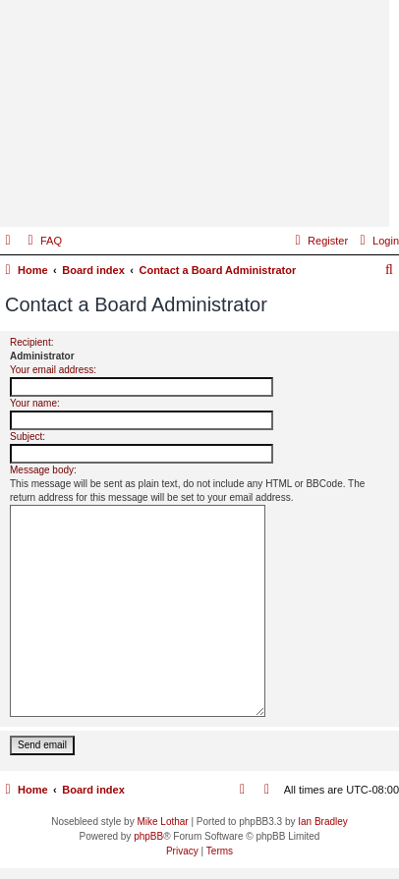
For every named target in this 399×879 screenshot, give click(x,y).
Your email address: (53, 369)
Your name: (35, 403)
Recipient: (31, 342)
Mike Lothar (162, 821)
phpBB (148, 836)
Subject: (27, 436)
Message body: (43, 470)
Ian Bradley (323, 821)
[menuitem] (42, 240)
